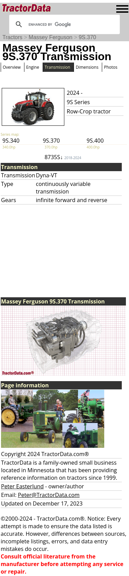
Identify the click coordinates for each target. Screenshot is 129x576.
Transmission (57, 67)
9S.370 (87, 37)
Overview (12, 67)
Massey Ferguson (50, 37)
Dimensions (87, 67)
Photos (110, 67)
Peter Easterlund (22, 486)
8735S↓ (62, 157)
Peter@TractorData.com (48, 495)
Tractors (12, 37)
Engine (32, 67)
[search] (63, 24)
